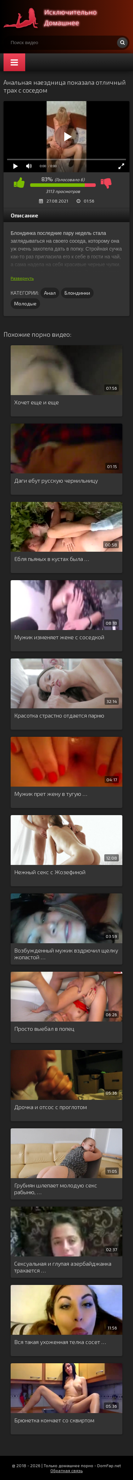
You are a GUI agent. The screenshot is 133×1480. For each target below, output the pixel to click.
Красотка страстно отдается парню (59, 715)
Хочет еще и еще (36, 402)
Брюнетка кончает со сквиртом (54, 1420)
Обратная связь (66, 1470)
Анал (50, 293)
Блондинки (77, 293)
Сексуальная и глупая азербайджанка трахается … (62, 1267)
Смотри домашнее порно (57, 18)
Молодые (25, 303)
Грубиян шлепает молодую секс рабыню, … (55, 1188)
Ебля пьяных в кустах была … (51, 558)
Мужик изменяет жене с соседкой (59, 637)
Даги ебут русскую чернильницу (56, 480)
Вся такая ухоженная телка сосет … (60, 1341)
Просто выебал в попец (44, 1028)
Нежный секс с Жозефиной (49, 871)
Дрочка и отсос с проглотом (50, 1106)
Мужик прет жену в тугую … (50, 793)
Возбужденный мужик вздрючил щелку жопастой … (66, 953)
